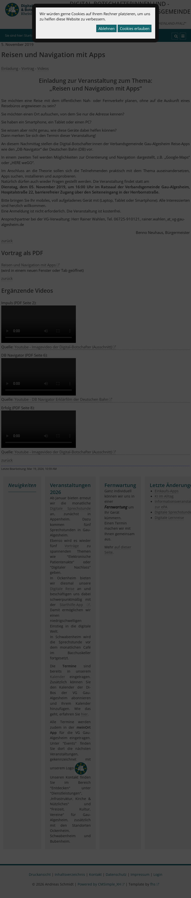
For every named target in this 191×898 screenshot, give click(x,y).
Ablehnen (106, 28)
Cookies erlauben (134, 28)
